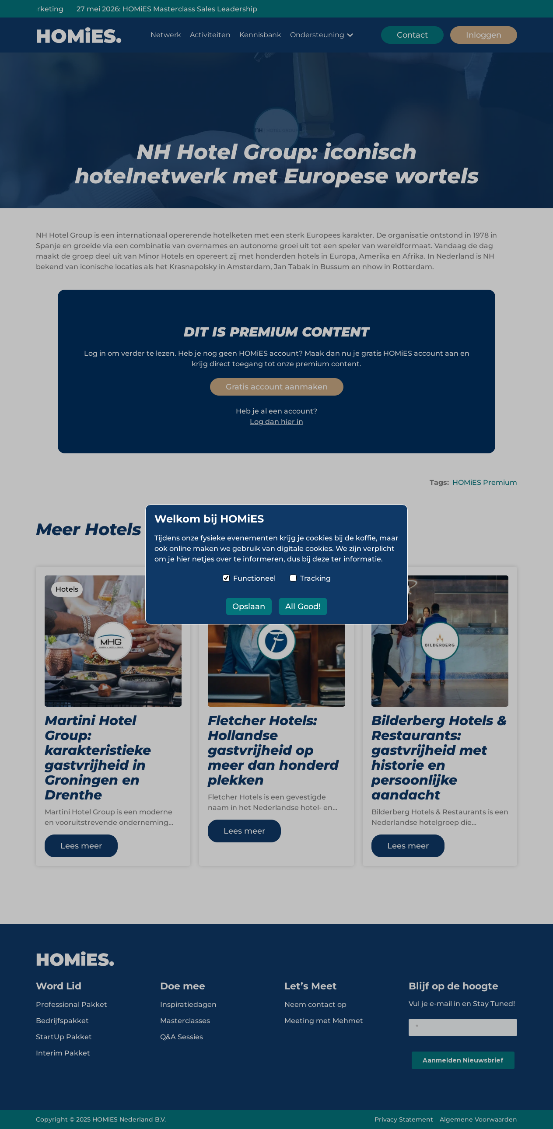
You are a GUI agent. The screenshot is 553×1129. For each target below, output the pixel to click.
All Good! (303, 606)
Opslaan (248, 606)
